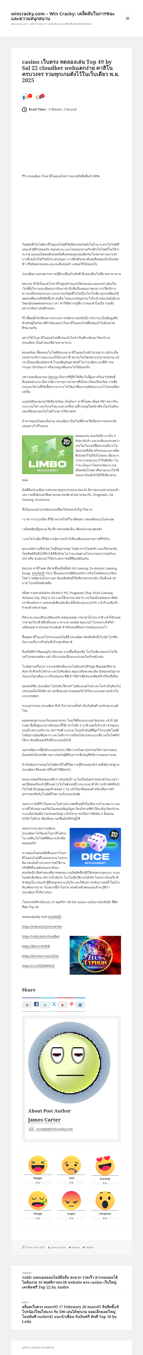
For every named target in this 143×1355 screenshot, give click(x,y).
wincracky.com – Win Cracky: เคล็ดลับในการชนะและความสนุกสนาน (63, 15)
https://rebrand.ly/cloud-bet (42, 926)
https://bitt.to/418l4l (36, 946)
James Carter (44, 1119)
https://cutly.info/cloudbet (40, 936)
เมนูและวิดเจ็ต (127, 18)
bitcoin (53, 377)
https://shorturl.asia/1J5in (40, 956)
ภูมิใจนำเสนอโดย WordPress (38, 1347)
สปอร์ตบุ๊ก (38, 573)
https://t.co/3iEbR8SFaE (38, 966)
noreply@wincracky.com (50, 1129)
